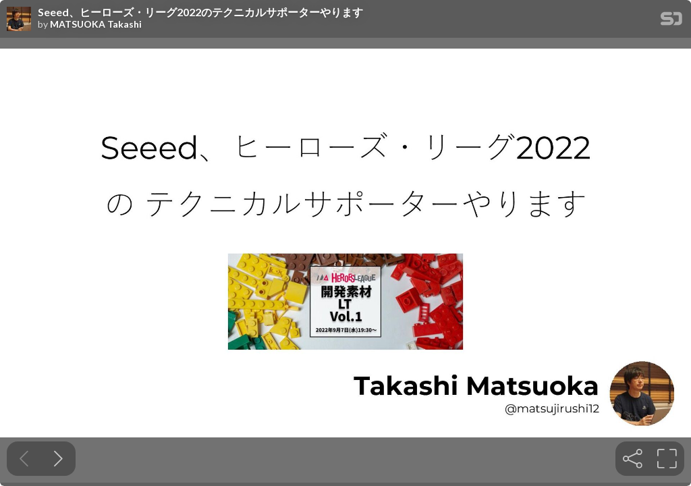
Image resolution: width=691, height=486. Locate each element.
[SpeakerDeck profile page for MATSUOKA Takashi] (19, 19)
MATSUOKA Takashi (96, 24)
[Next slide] (58, 458)
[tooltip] (632, 458)
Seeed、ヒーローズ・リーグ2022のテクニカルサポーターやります (200, 12)
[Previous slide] (24, 458)
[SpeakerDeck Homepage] (671, 21)
